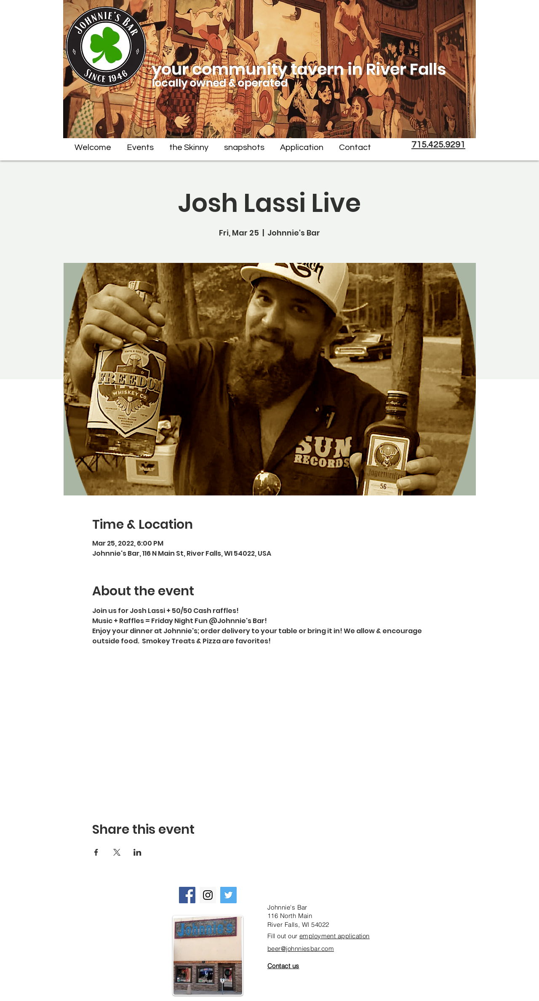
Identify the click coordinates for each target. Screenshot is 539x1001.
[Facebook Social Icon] (187, 895)
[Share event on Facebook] (96, 852)
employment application (334, 936)
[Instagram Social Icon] (208, 895)
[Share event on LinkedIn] (137, 852)
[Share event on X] (117, 852)
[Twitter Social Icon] (228, 895)
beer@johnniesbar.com (300, 949)
